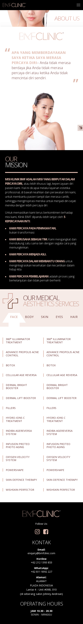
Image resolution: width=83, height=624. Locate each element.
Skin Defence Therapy (21, 479)
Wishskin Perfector (20, 489)
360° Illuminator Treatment (18, 341)
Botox (10, 365)
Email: (41, 549)
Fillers (11, 408)
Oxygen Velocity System (18, 458)
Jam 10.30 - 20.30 (41, 611)
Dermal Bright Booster (16, 386)
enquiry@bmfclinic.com (41, 553)
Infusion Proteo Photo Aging (18, 445)
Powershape (15, 470)
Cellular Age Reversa (21, 375)
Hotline (41, 559)
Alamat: (41, 577)
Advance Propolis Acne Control (22, 354)
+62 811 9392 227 (41, 571)
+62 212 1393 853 (41, 562)
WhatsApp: (41, 568)
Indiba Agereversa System (19, 432)
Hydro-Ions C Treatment (15, 419)
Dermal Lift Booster (21, 398)
